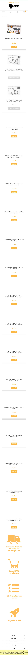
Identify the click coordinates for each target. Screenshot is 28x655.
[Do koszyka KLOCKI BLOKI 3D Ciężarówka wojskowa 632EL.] (14, 388)
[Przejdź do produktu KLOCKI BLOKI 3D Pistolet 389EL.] (14, 29)
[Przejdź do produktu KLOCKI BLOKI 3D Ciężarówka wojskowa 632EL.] (14, 372)
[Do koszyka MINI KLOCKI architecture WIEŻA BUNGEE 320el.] (14, 276)
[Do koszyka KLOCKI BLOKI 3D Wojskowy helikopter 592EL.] (14, 499)
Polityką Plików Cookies (5, 652)
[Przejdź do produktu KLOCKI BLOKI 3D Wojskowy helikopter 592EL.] (14, 483)
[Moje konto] (17, 12)
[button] (3, 12)
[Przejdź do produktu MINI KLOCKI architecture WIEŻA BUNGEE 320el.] (14, 260)
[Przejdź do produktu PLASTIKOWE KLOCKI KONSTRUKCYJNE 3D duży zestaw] (14, 288)
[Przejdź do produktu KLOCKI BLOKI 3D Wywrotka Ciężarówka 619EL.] (14, 427)
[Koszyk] (24, 12)
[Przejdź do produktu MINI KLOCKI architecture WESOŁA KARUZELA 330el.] (14, 204)
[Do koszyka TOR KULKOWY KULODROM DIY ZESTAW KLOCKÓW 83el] (14, 164)
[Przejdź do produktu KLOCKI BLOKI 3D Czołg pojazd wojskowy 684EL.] (14, 455)
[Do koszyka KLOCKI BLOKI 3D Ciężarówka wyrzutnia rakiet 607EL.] (14, 527)
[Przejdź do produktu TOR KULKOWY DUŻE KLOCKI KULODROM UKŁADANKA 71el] (14, 91)
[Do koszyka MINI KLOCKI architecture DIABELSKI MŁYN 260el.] (14, 248)
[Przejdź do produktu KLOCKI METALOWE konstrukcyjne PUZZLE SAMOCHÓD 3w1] (14, 176)
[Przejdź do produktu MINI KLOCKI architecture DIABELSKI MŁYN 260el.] (14, 232)
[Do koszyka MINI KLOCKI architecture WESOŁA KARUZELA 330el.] (14, 220)
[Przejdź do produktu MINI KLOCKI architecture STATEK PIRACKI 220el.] (14, 120)
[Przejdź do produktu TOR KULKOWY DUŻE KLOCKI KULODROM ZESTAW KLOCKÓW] (14, 60)
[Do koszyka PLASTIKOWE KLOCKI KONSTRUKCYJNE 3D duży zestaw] (14, 304)
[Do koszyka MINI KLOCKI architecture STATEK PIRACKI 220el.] (14, 136)
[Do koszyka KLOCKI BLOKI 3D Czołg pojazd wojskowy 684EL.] (14, 471)
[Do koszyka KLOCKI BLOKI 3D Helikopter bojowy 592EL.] (14, 416)
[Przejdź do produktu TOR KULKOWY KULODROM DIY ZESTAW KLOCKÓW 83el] (14, 148)
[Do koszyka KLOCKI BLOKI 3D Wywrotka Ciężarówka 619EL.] (14, 444)
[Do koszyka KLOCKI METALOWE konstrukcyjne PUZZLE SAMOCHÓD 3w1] (14, 192)
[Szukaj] (10, 12)
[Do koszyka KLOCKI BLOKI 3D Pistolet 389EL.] (14, 47)
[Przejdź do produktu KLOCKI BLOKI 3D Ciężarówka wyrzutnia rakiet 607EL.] (14, 511)
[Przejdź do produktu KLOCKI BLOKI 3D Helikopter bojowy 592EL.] (14, 399)
